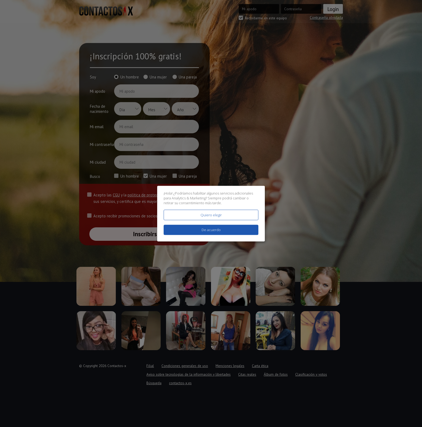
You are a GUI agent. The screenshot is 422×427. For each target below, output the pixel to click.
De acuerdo (211, 229)
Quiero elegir (211, 215)
